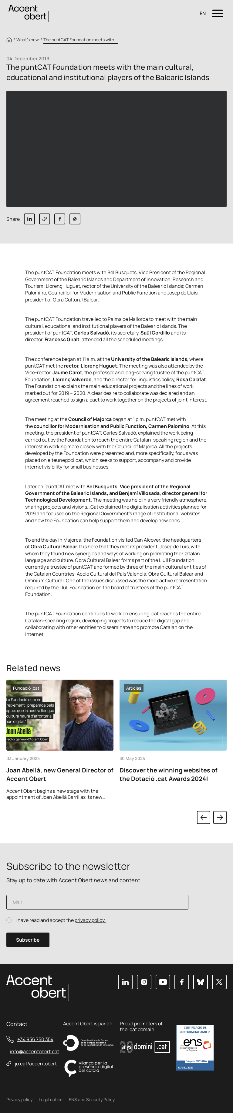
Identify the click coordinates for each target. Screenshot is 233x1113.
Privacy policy (19, 1099)
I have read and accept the (60, 920)
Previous (203, 817)
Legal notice (50, 1099)
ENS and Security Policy (92, 1099)
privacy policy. (90, 920)
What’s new (27, 40)
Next (220, 817)
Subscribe (28, 939)
